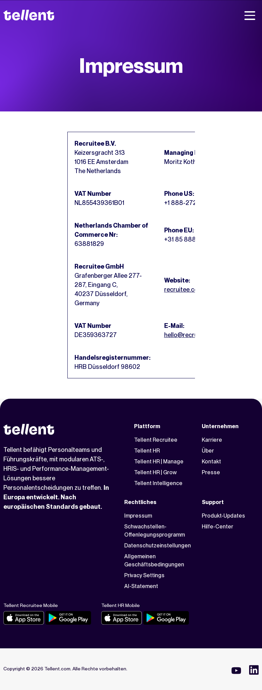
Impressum (138, 516)
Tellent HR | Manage (158, 461)
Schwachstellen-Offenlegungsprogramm (154, 530)
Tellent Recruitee (155, 440)
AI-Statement (141, 586)
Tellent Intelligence (158, 483)
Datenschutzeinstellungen (157, 545)
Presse (211, 472)
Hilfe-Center (217, 526)
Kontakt (211, 461)
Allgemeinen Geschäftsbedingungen (154, 560)
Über (208, 450)
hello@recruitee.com (192, 334)
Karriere (212, 440)
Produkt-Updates (223, 516)
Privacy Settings (144, 575)
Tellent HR (147, 450)
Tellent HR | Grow (155, 472)
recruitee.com (183, 289)
